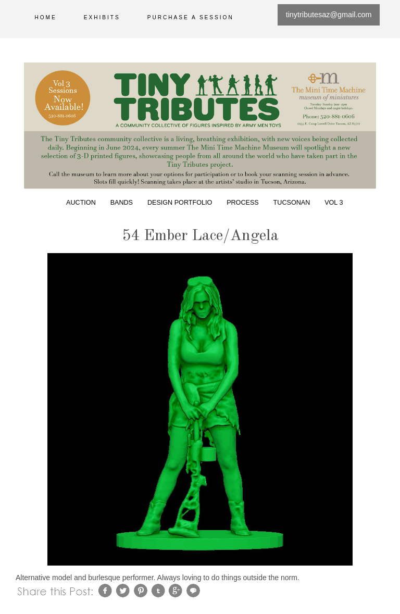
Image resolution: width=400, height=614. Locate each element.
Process (243, 202)
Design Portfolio (179, 202)
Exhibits (102, 17)
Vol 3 (333, 202)
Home (46, 17)
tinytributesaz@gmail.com (329, 14)
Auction (81, 202)
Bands (121, 202)
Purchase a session (190, 17)
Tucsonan (291, 202)
